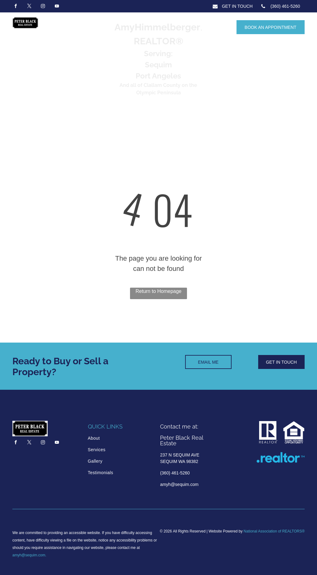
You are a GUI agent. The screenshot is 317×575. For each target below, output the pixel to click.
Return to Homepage (159, 291)
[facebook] (15, 7)
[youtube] (57, 7)
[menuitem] (114, 438)
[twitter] (29, 7)
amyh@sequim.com (28, 555)
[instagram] (43, 7)
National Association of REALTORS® (274, 531)
